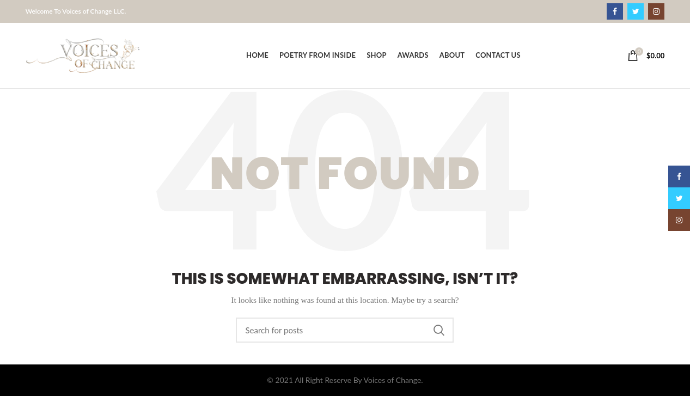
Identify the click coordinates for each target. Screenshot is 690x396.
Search (439, 330)
